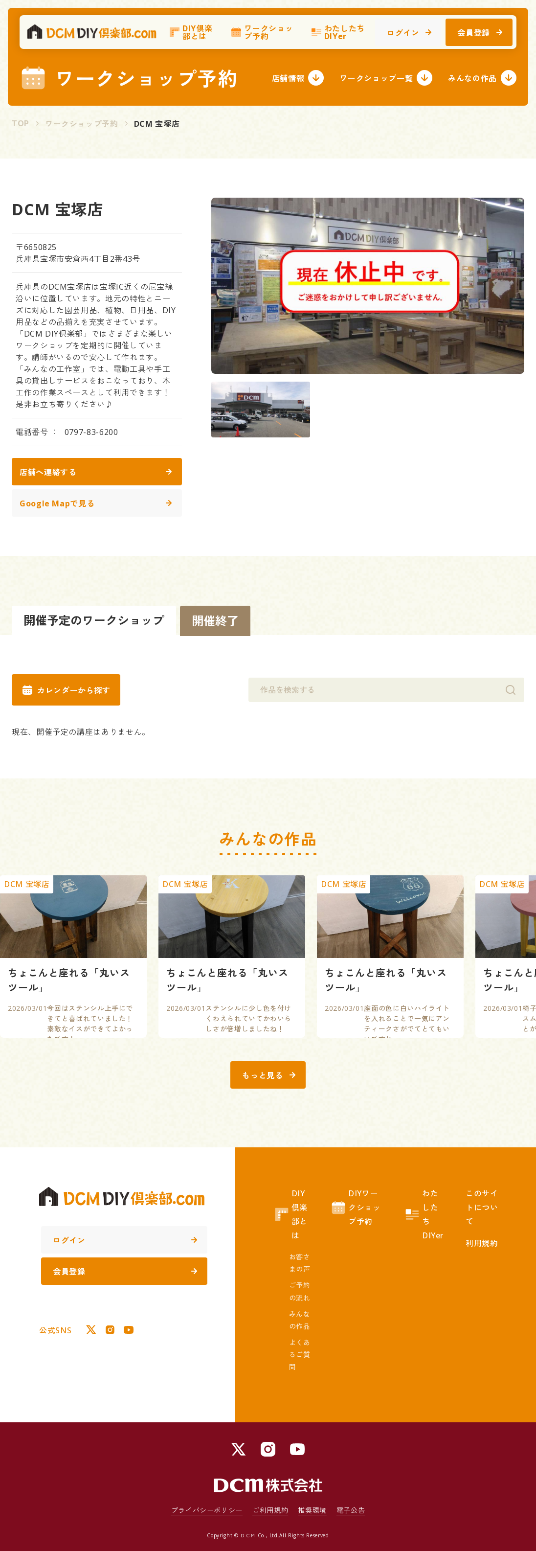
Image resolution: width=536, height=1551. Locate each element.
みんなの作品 (482, 78)
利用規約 (482, 1243)
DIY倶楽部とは (190, 36)
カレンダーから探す (66, 690)
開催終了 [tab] (215, 621)
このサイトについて (482, 1207)
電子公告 (350, 1510)
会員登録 (479, 37)
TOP (20, 123)
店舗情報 (298, 78)
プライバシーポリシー (207, 1510)
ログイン (409, 37)
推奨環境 (312, 1510)
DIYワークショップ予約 (355, 1207)
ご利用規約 (270, 1510)
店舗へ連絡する (96, 472)
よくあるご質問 (300, 1354)
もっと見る (268, 1075)
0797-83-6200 (91, 432)
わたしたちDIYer (338, 36)
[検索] (510, 690)
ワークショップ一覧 (385, 78)
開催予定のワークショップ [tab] (93, 620)
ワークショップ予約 (261, 36)
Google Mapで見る (96, 503)
